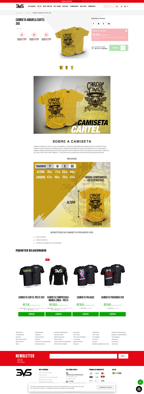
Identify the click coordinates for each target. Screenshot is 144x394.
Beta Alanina (20, 341)
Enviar (123, 356)
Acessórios (19, 332)
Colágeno (38, 334)
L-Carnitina (76, 339)
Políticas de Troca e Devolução (48, 377)
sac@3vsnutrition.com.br (77, 383)
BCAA (17, 344)
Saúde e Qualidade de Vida (100, 344)
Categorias (32, 6)
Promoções (91, 6)
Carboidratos (39, 332)
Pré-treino (57, 6)
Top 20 (39, 6)
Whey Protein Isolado (60, 344)
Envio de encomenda (45, 379)
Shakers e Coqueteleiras (119, 334)
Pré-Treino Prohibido (79, 337)
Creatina (65, 6)
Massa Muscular (59, 337)
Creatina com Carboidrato (43, 341)
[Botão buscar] (117, 6)
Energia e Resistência (60, 332)
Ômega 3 (76, 344)
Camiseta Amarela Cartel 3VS (41, 12)
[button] (127, 285)
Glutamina (76, 332)
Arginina (18, 337)
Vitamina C (115, 339)
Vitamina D (115, 341)
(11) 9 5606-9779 (71, 377)
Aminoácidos (20, 334)
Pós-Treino (95, 334)
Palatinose (95, 332)
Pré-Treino (76, 334)
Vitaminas (115, 344)
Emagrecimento (40, 344)
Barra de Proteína (21, 339)
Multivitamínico (78, 341)
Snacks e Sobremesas (119, 332)
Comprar (31, 314)
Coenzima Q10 (39, 337)
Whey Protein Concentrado (62, 341)
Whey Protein (47, 6)
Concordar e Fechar (105, 387)
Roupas (28, 12)
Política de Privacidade (46, 382)
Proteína (95, 339)
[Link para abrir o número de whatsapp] (140, 382)
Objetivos (83, 6)
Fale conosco (43, 375)
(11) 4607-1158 (70, 379)
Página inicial (19, 12)
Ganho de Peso (58, 334)
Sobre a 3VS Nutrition (45, 372)
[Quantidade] (123, 48)
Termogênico (74, 6)
